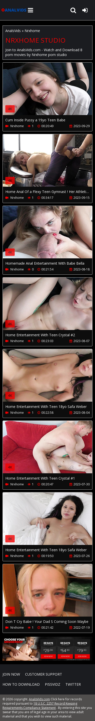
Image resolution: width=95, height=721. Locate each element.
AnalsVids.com (14, 10)
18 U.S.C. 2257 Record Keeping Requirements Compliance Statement (40, 705)
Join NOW (11, 674)
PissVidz (52, 684)
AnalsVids (13, 30)
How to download (21, 684)
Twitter (73, 684)
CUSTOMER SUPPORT (43, 674)
